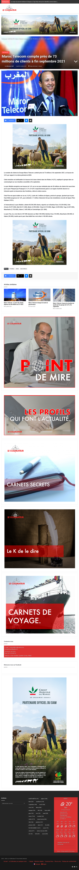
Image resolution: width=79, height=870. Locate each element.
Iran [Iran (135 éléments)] (38, 813)
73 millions (11, 268)
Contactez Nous (49, 861)
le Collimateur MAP (9, 66)
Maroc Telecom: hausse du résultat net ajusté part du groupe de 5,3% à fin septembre (63, 305)
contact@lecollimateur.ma (16, 647)
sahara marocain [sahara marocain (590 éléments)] (42, 831)
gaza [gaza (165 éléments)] (31, 813)
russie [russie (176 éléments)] (45, 828)
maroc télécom (23, 268)
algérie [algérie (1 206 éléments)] (44, 798)
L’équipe (31, 861)
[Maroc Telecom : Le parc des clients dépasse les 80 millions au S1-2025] (15, 295)
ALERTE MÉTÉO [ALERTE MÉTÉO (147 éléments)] (34, 798)
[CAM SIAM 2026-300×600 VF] (39, 784)
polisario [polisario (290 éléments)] (32, 825)
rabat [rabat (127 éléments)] (40, 825)
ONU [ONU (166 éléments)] (31, 822)
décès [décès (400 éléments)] (38, 807)
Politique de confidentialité (69, 861)
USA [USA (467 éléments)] (37, 833)
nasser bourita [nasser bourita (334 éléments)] (42, 819)
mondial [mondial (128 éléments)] (40, 816)
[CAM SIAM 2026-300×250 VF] (39, 146)
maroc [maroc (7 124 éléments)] (32, 816)
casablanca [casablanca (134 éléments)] (40, 801)
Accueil (4, 39)
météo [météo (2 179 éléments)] (32, 819)
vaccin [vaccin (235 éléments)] (45, 833)
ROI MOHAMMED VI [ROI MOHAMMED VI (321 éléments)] (34, 828)
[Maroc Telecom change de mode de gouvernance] (40, 295)
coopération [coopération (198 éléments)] (33, 804)
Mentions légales (39, 861)
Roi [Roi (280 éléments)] (47, 825)
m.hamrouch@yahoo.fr (11, 649)
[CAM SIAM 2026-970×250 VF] (39, 24)
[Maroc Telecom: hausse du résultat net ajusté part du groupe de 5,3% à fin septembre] (64, 295)
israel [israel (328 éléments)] (45, 813)
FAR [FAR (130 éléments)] (40, 810)
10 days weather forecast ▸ (65, 851)
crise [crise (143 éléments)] (31, 807)
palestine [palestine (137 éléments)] (39, 822)
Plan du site (58, 861)
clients (17, 268)
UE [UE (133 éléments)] (31, 833)
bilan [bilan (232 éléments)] (31, 801)
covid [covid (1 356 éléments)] (42, 804)
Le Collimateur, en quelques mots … (18, 861)
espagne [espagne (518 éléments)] (32, 810)
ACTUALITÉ (11, 39)
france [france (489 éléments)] (47, 810)
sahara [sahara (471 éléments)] (31, 831)
